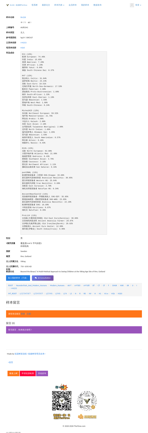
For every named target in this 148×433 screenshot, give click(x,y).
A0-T (69, 285)
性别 (8, 238)
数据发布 (98, 5)
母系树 (35, 5)
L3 (71, 293)
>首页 (10, 362)
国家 (8, 251)
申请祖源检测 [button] (28, 373)
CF (104, 285)
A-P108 (86, 285)
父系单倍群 (11, 42)
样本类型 (10, 32)
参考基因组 (11, 37)
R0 (85, 293)
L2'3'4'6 (49, 293)
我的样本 (85, 5)
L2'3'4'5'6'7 (38, 293)
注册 (29, 314)
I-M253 (23, 42)
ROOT (10, 285)
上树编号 (10, 27)
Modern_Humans (57, 285)
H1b (113, 293)
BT (94, 285)
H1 (100, 293)
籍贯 (8, 256)
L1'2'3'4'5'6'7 (25, 293)
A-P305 (78, 285)
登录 (135, 5)
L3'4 (65, 293)
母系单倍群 (11, 48)
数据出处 (10, 271)
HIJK (122, 285)
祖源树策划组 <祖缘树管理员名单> (30, 354)
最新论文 (46, 5)
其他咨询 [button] (42, 373)
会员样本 (73, 5)
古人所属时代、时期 (13, 266)
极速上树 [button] (13, 373)
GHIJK (114, 285)
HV (90, 293)
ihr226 (23, 17)
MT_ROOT (12, 293)
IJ (132, 285)
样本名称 (10, 17)
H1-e (106, 293)
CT (99, 285)
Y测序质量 (10, 243)
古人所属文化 (12, 261)
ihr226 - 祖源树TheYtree (18, 5)
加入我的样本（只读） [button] (18, 278)
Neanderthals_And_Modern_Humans (31, 285)
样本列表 (59, 5)
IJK (128, 285)
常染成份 (10, 53)
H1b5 (23, 48)
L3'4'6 (58, 293)
